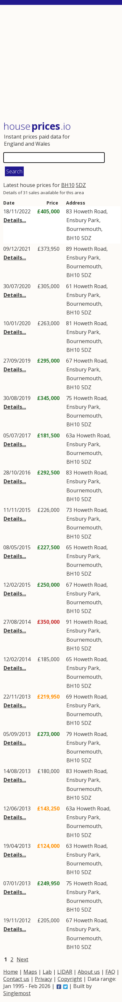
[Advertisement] (61, 63)
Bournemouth (83, 229)
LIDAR (64, 971)
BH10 (68, 185)
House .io (37, 126)
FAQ (110, 971)
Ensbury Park (82, 220)
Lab (47, 971)
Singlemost (17, 993)
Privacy (43, 978)
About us (89, 971)
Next (22, 959)
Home (10, 971)
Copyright (70, 978)
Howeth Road (90, 211)
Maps (30, 971)
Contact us (16, 978)
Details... (15, 220)
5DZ (81, 185)
